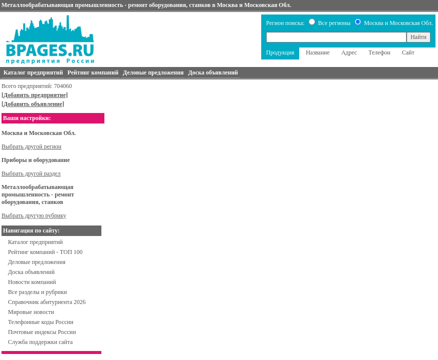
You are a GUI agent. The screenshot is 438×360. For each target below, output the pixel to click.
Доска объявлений (31, 272)
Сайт (408, 52)
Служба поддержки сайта (40, 342)
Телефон (380, 52)
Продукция (280, 52)
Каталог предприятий (35, 242)
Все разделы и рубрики (37, 292)
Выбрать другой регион (31, 146)
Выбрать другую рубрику (33, 215)
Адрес (349, 52)
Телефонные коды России (40, 322)
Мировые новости (31, 312)
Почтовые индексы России (42, 332)
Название (318, 52)
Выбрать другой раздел (30, 173)
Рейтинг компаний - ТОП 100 (45, 252)
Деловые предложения (36, 262)
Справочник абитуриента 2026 (47, 302)
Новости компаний (32, 282)
